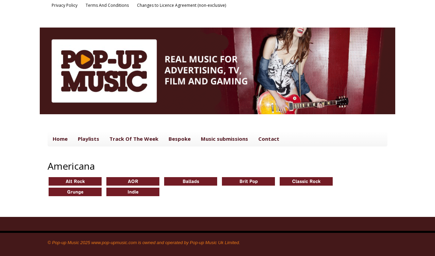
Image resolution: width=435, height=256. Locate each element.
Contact (268, 138)
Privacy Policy (64, 5)
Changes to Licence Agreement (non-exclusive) (181, 5)
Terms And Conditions (107, 5)
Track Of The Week (133, 138)
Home (60, 138)
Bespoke (180, 138)
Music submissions (224, 138)
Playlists (88, 138)
